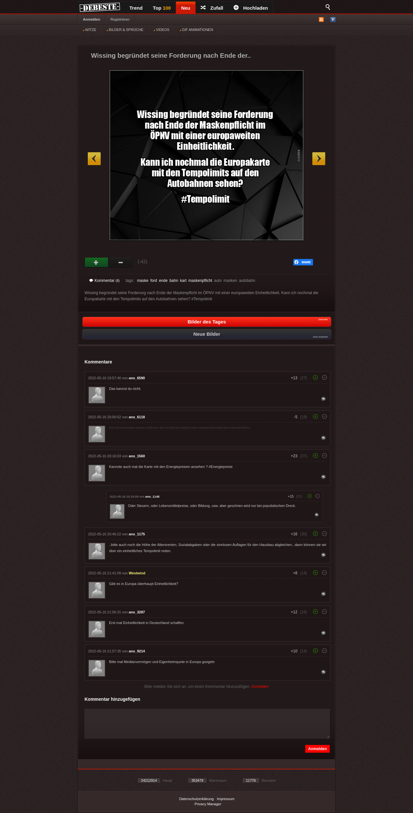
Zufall (212, 8)
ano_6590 (137, 378)
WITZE (89, 30)
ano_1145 (152, 496)
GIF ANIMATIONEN (196, 30)
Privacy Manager (208, 804)
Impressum (225, 799)
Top (162, 8)
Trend (136, 8)
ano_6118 (137, 417)
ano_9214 (137, 651)
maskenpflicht (200, 280)
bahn (173, 280)
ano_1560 (137, 456)
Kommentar (104, 280)
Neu (185, 8)
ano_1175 (137, 534)
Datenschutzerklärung (196, 799)
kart (183, 280)
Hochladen (251, 8)
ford (153, 280)
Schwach (121, 262)
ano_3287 (137, 612)
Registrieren (119, 19)
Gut (97, 262)
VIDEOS (161, 30)
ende (163, 280)
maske (142, 280)
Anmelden (91, 19)
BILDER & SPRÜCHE (124, 30)
